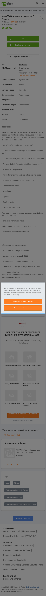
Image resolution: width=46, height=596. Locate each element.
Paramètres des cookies (23, 308)
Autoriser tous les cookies (23, 301)
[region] (23, 298)
